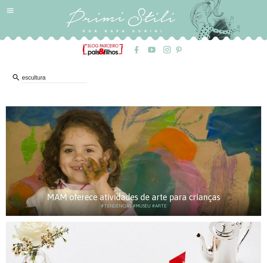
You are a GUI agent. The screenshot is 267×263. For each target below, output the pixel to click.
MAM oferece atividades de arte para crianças (133, 197)
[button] (10, 10)
